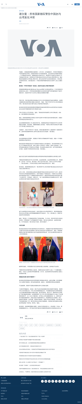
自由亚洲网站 (65, 390)
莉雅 (20, 21)
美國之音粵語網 (24, 398)
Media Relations (45, 396)
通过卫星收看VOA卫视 (26, 380)
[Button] (49, 28)
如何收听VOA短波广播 (26, 383)
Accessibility (44, 398)
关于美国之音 (4, 390)
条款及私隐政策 (24, 390)
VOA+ (2, 396)
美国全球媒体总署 (25, 393)
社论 (22, 396)
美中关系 (21, 10)
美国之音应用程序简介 (6, 383)
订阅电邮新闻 (4, 380)
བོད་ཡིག (43, 393)
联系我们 (3, 393)
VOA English (44, 390)
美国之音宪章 (4, 398)
